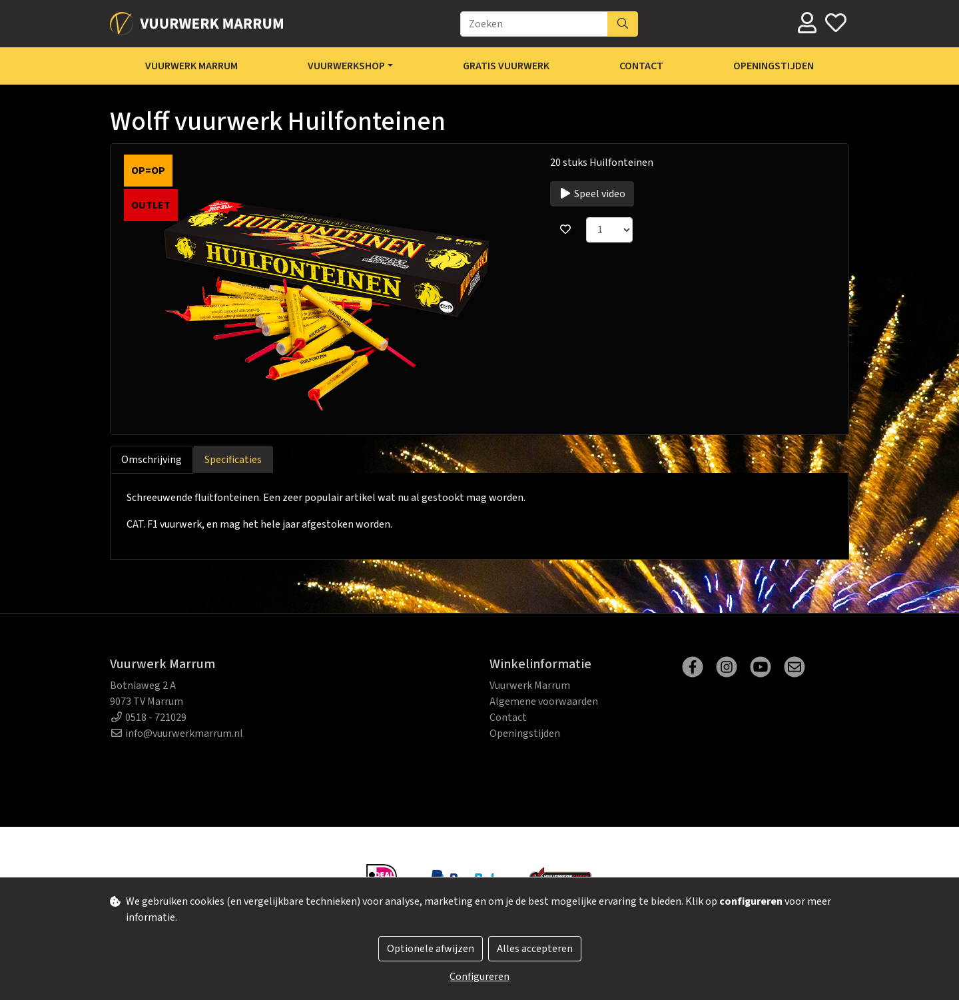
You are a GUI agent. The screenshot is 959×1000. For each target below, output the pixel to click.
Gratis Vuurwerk (506, 66)
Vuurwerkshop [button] (346, 66)
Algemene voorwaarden (543, 701)
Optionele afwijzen (430, 948)
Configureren (479, 976)
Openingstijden (773, 66)
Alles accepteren (535, 948)
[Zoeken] (534, 24)
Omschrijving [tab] (151, 459)
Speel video (592, 194)
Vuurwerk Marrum (191, 66)
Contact (641, 66)
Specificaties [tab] (233, 459)
